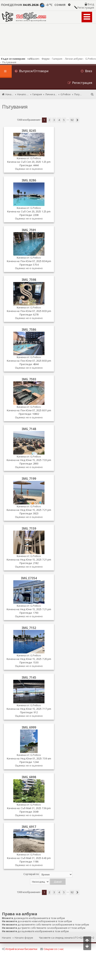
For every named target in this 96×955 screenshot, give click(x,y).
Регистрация (85, 7)
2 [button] (49, 120)
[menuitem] (32, 71)
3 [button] (54, 120)
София (60, 5)
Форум (45, 58)
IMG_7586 (29, 330)
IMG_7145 (29, 677)
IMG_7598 (29, 280)
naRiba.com (33, 58)
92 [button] (72, 120)
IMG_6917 (29, 827)
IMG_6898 (29, 777)
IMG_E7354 (29, 578)
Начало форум (24, 937)
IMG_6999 (29, 727)
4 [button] (59, 120)
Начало (6, 937)
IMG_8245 (29, 131)
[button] (77, 120)
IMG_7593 (29, 379)
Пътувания (15, 106)
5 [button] (64, 120)
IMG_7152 (29, 628)
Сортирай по (47, 874)
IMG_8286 (29, 180)
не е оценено (34, 169)
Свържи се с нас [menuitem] (52, 949)
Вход (90, 4)
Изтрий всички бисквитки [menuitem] (19, 949)
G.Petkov (35, 158)
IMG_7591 (29, 230)
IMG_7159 (29, 528)
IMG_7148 (29, 429)
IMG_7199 (29, 479)
